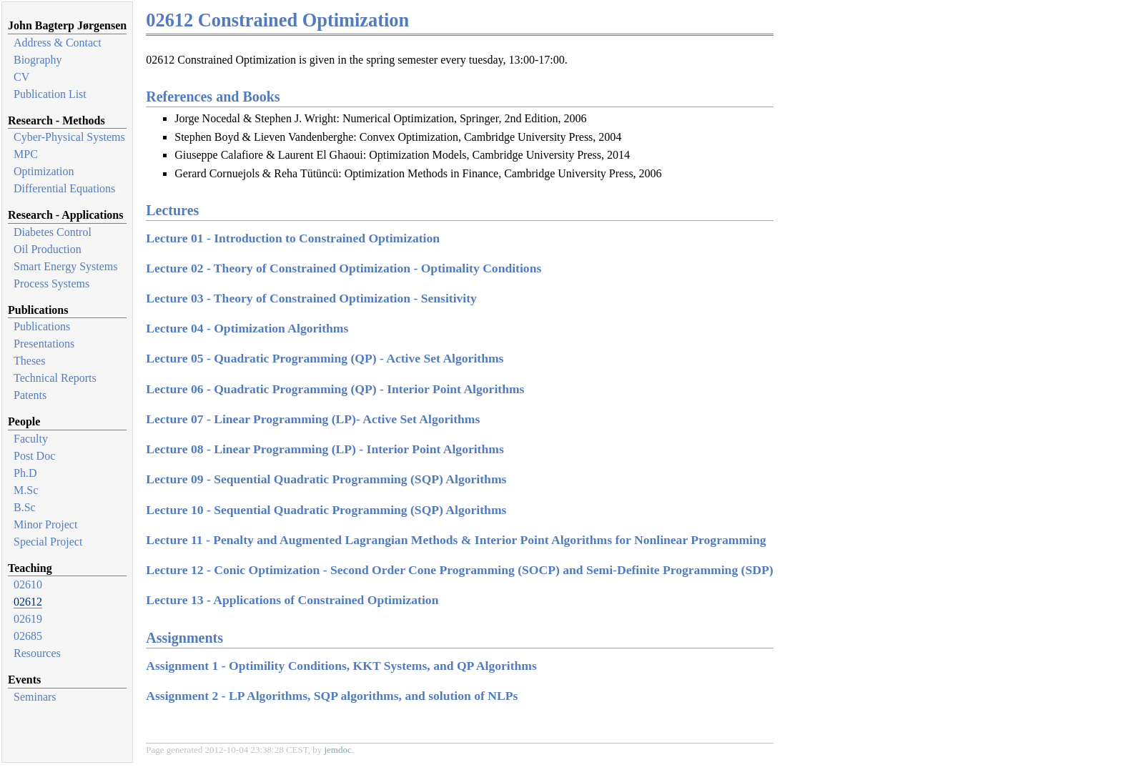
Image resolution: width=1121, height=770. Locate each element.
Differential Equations (64, 188)
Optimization (44, 171)
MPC (26, 154)
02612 (28, 602)
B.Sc (25, 507)
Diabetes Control (53, 232)
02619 (28, 619)
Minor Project (45, 524)
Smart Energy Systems (65, 266)
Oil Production (48, 249)
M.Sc (26, 490)
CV (21, 77)
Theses (29, 361)
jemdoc (337, 749)
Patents (30, 395)
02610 (28, 584)
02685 (28, 636)
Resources (37, 653)
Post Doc (34, 456)
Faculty (31, 439)
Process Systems (51, 283)
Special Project (48, 541)
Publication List (50, 94)
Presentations (44, 343)
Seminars (35, 697)
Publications (42, 326)
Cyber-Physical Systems (69, 137)
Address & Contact (58, 42)
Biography (38, 60)
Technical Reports (55, 378)
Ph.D (25, 473)
